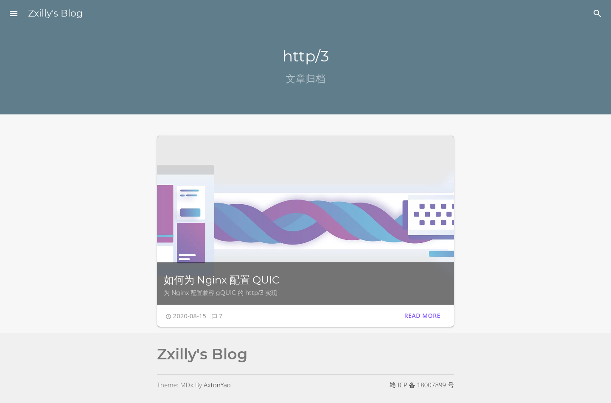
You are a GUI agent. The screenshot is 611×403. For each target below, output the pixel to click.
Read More (422, 315)
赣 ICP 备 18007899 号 (422, 385)
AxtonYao (217, 385)
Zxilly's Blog (55, 13)
